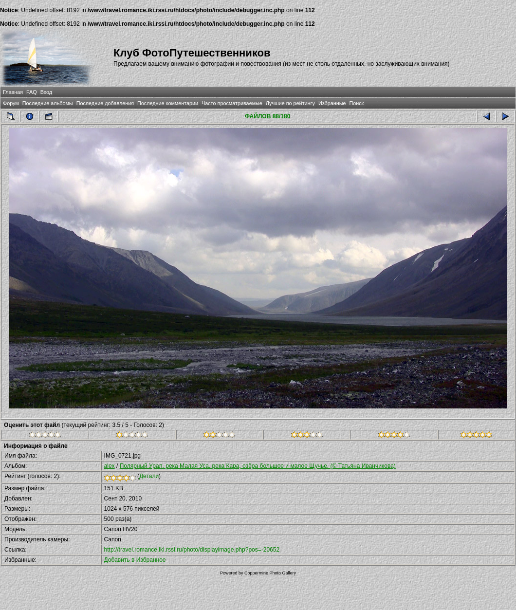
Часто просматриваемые (232, 103)
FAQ (31, 92)
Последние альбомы (47, 103)
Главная (13, 92)
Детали (149, 476)
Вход (46, 92)
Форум (11, 103)
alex (109, 465)
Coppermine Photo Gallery (270, 573)
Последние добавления (105, 103)
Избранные (332, 103)
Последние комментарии (167, 103)
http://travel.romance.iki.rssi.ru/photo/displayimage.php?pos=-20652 (192, 549)
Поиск (356, 103)
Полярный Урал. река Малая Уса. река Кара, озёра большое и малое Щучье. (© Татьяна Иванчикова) (258, 465)
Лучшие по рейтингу (290, 103)
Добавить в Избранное (135, 559)
